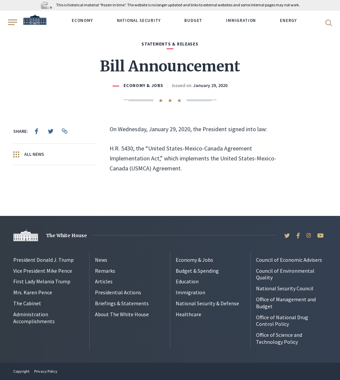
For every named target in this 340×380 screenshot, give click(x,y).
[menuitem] (36, 131)
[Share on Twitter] (50, 131)
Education (187, 281)
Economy (82, 20)
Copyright (21, 371)
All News (28, 154)
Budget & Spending (197, 270)
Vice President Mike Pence (42, 270)
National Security (139, 20)
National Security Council (284, 288)
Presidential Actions (118, 292)
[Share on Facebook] (36, 131)
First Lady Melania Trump (41, 281)
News (101, 259)
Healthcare (188, 314)
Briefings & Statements (122, 303)
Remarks (105, 270)
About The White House (122, 314)
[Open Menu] (12, 22)
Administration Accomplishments (34, 318)
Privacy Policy (45, 371)
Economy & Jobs (143, 85)
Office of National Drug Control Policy (282, 321)
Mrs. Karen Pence (32, 292)
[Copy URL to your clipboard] (64, 131)
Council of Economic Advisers (289, 259)
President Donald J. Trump (43, 259)
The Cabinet (27, 303)
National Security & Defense (207, 303)
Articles (104, 281)
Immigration (241, 20)
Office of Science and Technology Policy (279, 338)
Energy (288, 20)
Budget (193, 20)
